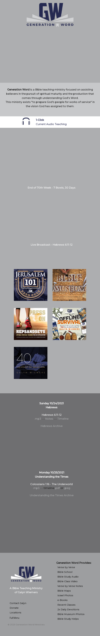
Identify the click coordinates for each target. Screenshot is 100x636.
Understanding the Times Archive (52, 495)
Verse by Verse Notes (70, 586)
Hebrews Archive (51, 426)
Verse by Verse (66, 567)
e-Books (62, 600)
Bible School (64, 572)
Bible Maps (64, 590)
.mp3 (38, 418)
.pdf (57, 488)
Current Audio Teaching (51, 124)
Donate (14, 607)
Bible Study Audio (68, 576)
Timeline (63, 418)
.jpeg (67, 488)
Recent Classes (66, 604)
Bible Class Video (67, 581)
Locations (15, 612)
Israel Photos (65, 595)
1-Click (40, 120)
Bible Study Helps (68, 618)
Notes (52, 248)
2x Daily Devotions (68, 609)
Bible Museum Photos (71, 614)
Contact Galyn (18, 603)
